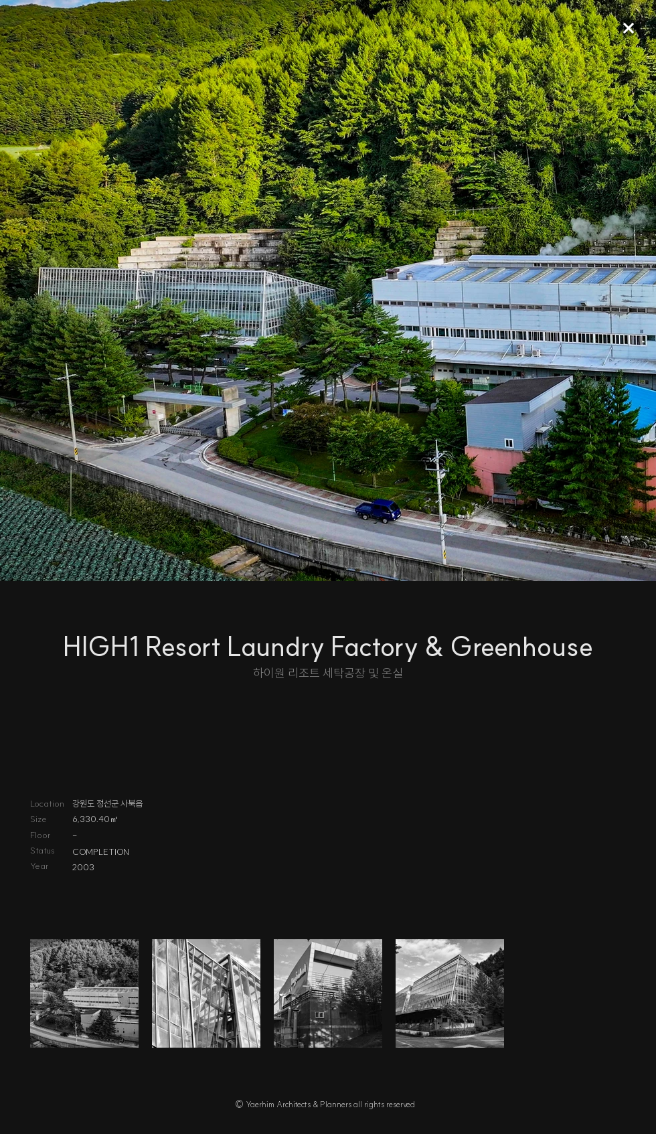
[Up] (628, 28)
